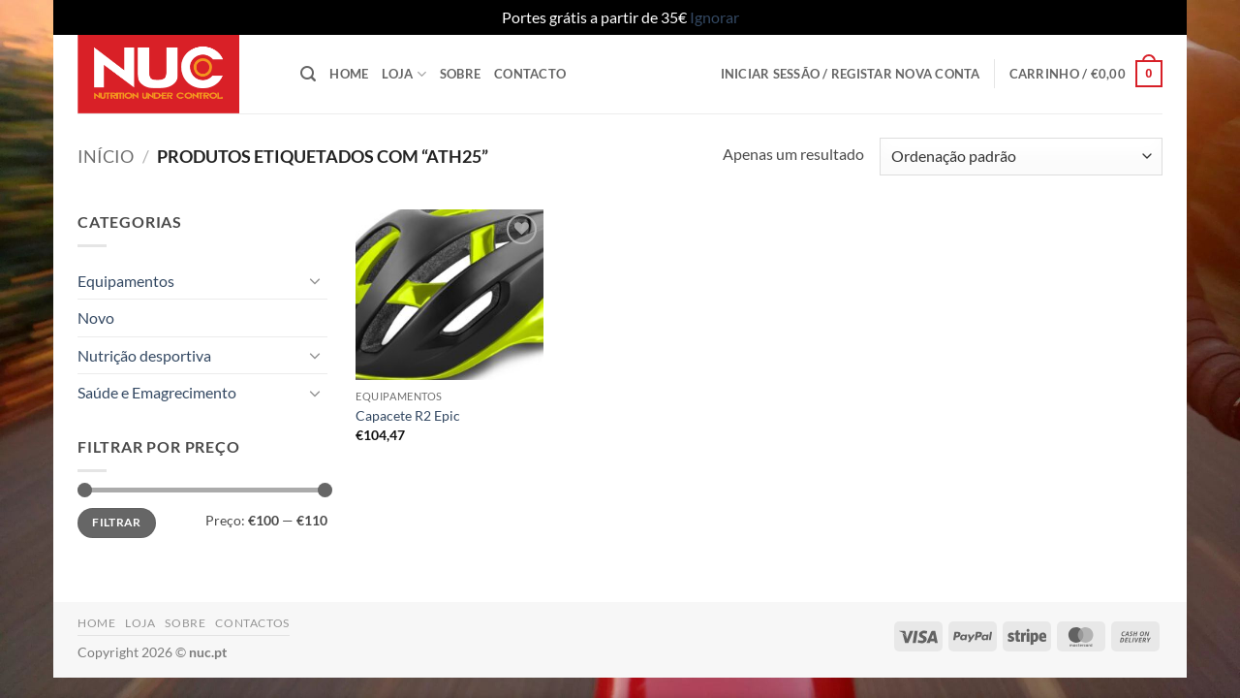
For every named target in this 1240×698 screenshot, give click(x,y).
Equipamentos (126, 280)
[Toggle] (315, 280)
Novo (96, 317)
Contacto (530, 73)
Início (106, 156)
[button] (308, 74)
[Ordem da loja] (1021, 156)
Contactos (252, 623)
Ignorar (714, 17)
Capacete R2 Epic (408, 415)
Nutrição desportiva (144, 355)
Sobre (460, 73)
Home (348, 73)
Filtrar (116, 522)
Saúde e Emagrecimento (157, 392)
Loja (403, 74)
